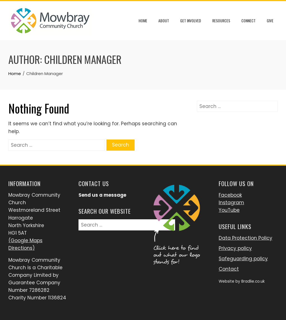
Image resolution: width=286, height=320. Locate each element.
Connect (248, 20)
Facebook (230, 195)
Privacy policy (235, 248)
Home (143, 20)
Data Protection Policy (245, 238)
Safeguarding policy (243, 258)
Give (270, 20)
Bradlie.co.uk (253, 281)
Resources (221, 20)
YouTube (229, 210)
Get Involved (190, 20)
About (163, 20)
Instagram (231, 202)
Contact (229, 269)
